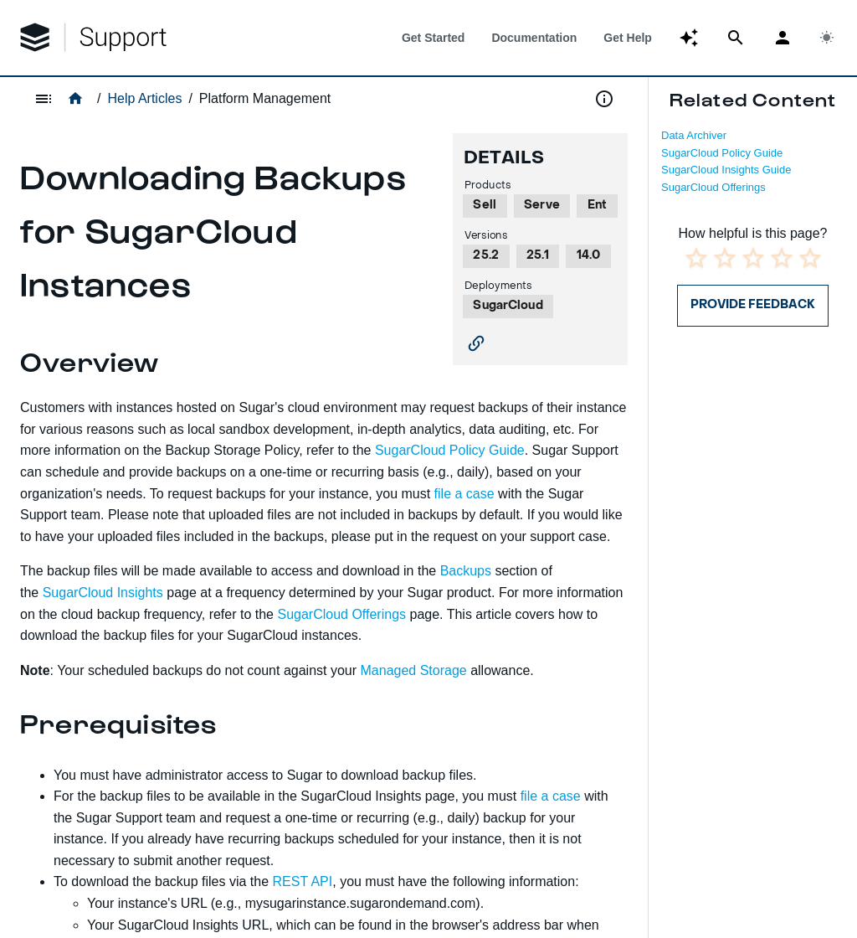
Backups (465, 571)
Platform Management (265, 98)
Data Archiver (693, 135)
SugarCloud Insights (103, 592)
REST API (303, 881)
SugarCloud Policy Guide (722, 153)
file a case (464, 494)
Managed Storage (414, 670)
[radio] (696, 258)
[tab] (433, 37)
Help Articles (144, 98)
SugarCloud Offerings (713, 187)
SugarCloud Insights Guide (726, 169)
